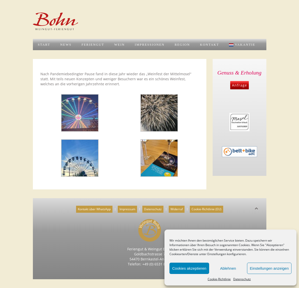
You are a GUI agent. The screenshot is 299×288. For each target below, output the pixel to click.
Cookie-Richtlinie (219, 279)
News (66, 44)
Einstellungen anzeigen (269, 268)
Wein (119, 44)
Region (182, 44)
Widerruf (176, 209)
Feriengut (93, 44)
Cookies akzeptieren (189, 268)
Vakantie (242, 44)
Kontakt (209, 44)
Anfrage (239, 85)
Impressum (127, 209)
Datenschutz (242, 279)
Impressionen (150, 44)
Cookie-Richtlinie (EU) (206, 209)
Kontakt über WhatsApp (94, 209)
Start (44, 44)
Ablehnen (228, 268)
